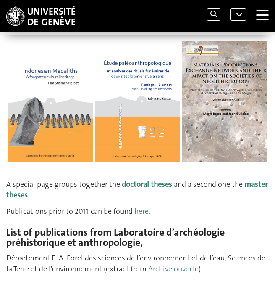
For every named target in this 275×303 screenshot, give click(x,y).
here (141, 211)
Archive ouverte (173, 269)
